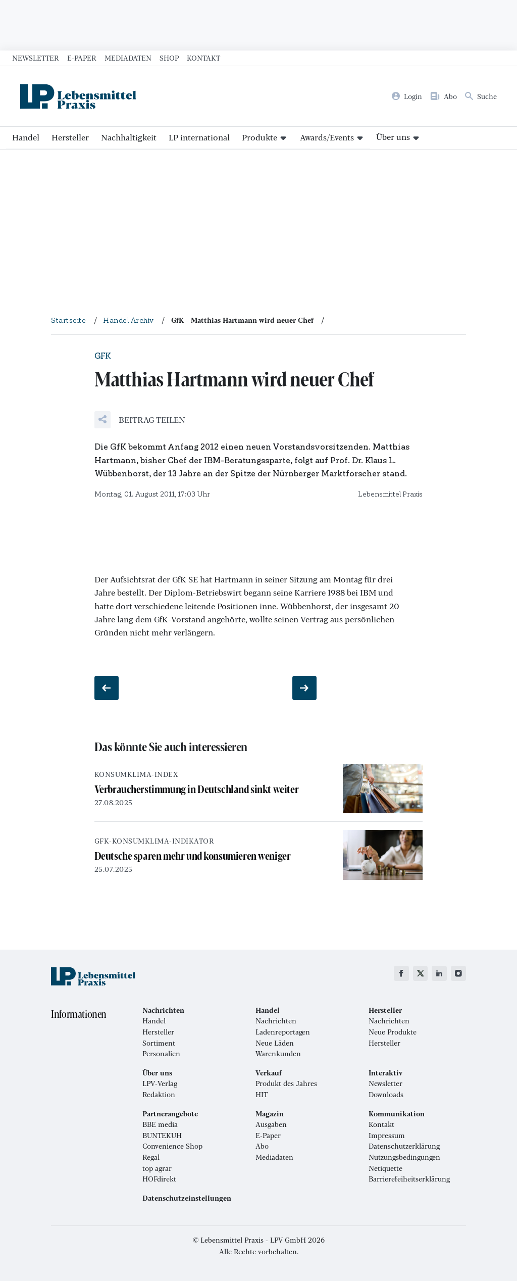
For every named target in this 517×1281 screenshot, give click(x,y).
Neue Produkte (393, 1032)
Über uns (393, 136)
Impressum (387, 1135)
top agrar (157, 1168)
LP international (199, 137)
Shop (169, 58)
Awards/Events (327, 137)
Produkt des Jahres (286, 1083)
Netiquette (385, 1168)
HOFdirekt (159, 1179)
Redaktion (158, 1094)
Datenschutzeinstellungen (186, 1198)
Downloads (386, 1094)
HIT (261, 1094)
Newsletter (35, 58)
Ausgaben (271, 1124)
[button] (139, 419)
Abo (262, 1146)
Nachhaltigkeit (129, 137)
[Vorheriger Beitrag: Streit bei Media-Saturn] (106, 688)
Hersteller (70, 137)
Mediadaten (128, 58)
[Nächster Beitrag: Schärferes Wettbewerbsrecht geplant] (304, 688)
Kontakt (203, 58)
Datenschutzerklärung (404, 1146)
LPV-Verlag (159, 1083)
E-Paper (81, 58)
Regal (151, 1157)
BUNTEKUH (162, 1135)
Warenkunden (278, 1053)
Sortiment (158, 1043)
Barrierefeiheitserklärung (409, 1179)
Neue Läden (274, 1043)
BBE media (160, 1124)
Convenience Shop (172, 1146)
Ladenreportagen (282, 1032)
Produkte (259, 137)
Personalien (161, 1053)
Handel (25, 137)
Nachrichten (275, 1020)
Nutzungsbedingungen (404, 1157)
